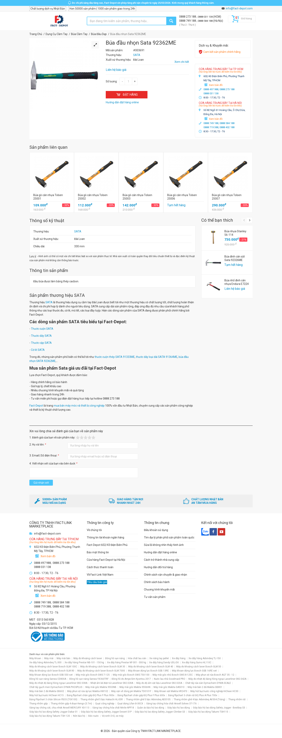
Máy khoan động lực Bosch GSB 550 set (51, 674)
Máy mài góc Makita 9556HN (134, 687)
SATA (77, 231)
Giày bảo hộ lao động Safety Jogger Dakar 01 (53, 711)
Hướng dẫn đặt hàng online (160, 552)
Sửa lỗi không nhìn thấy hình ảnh (164, 544)
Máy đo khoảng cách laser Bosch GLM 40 (150, 666)
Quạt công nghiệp (104, 703)
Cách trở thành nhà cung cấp (161, 559)
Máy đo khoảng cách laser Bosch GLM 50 (198, 666)
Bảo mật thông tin (98, 552)
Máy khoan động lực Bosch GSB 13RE (148, 670)
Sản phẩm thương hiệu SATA (57, 295)
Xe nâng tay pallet (159, 658)
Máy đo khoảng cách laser (87, 658)
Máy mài (48, 658)
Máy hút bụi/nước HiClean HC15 (46, 695)
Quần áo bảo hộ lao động (150, 707)
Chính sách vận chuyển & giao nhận (165, 574)
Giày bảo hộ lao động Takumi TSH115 (208, 711)
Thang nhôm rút (237, 699)
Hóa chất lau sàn (137, 658)
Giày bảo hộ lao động (178, 707)
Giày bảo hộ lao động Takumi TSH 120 (49, 716)
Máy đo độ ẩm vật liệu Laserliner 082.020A (159, 683)
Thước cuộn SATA (42, 328)
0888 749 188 (188, 20)
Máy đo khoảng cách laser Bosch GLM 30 (102, 666)
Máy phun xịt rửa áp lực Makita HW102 (87, 691)
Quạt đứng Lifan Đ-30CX (130, 703)
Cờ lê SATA (38, 349)
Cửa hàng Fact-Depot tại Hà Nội (106, 559)
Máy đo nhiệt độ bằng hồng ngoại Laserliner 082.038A (58, 683)
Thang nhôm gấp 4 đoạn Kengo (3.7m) (71, 703)
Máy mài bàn (63, 658)
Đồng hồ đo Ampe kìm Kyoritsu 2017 (131, 679)
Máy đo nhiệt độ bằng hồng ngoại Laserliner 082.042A (217, 679)
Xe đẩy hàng (178, 658)
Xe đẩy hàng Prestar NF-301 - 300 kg (126, 662)
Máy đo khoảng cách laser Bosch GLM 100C (53, 666)
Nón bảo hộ (79, 716)
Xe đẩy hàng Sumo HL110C (196, 662)
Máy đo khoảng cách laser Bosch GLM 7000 (101, 670)
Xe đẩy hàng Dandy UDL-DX (164, 662)
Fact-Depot (36, 405)
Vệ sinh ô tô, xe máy (113, 716)
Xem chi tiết (181, 61)
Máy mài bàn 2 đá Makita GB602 (46, 691)
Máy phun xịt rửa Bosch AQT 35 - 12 (215, 674)
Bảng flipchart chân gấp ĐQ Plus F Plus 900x (90, 695)
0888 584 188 (205, 20)
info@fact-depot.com (239, 8)
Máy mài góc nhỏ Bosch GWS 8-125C (173, 674)
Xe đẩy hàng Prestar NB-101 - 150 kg (84, 662)
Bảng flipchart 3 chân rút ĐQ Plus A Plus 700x (192, 695)
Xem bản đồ (215, 85)
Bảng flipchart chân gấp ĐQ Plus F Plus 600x (141, 695)
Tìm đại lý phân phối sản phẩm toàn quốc (169, 537)
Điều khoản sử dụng (156, 530)
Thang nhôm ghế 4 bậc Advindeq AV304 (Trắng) (199, 699)
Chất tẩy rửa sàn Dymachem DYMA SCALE (208, 683)
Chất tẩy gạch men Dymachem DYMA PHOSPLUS (55, 687)
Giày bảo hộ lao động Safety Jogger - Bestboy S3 (219, 707)
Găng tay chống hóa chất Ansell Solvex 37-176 (171, 703)
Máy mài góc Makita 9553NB (100, 687)
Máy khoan (35, 658)
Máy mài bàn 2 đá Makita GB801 (205, 687)
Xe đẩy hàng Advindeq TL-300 (45, 662)
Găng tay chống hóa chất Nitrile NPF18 (113, 707)
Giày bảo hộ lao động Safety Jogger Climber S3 (160, 711)
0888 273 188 (188, 16)
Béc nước (93, 716)
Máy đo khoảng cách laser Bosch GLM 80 (51, 670)
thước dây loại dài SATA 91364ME (156, 356)
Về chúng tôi (94, 530)
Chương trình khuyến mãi (159, 589)
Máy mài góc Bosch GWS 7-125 (93, 674)
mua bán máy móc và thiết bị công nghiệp (79, 405)
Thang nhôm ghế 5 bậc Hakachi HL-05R (101, 699)
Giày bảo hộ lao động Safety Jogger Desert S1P (106, 711)
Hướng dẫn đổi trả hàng (158, 567)
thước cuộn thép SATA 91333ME (115, 356)
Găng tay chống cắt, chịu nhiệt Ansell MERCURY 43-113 (59, 707)
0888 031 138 (205, 16)
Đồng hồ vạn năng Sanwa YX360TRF (88, 679)
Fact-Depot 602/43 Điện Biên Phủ (107, 544)
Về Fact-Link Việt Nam (100, 574)
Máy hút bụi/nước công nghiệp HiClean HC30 (214, 691)
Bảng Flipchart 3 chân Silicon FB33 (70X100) (53, 699)
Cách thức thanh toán (100, 567)
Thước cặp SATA (41, 342)
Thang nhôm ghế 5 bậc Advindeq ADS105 (148, 699)
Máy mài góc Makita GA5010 (169, 687)
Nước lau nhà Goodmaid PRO (169, 679)
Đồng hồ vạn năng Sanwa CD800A (47, 679)
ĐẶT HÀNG (127, 95)
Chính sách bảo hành (157, 582)
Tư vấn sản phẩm (154, 596)
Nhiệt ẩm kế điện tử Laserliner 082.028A (111, 683)
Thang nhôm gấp (38, 703)
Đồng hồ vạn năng (115, 658)
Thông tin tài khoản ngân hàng (105, 537)
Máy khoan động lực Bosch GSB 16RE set (194, 670)
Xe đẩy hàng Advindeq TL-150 (205, 658)
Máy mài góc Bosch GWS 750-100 (131, 674)
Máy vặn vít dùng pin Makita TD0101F (131, 691)
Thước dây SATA (41, 335)
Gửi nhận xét (41, 482)
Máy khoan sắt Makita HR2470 (170, 691)
